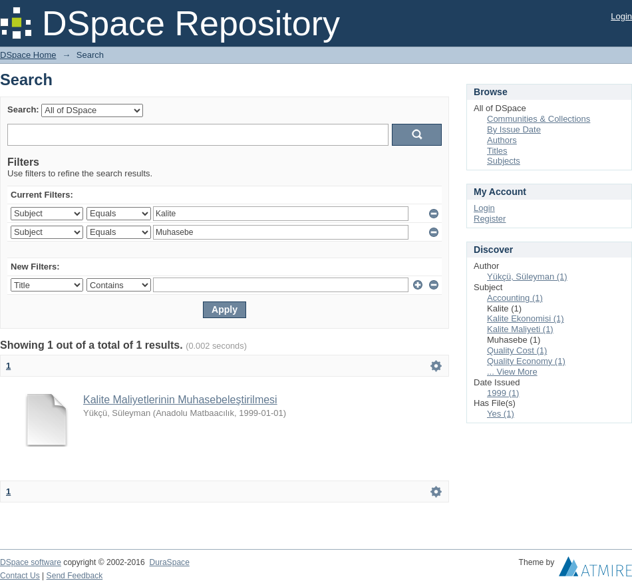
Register (490, 219)
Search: (23, 109)
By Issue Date (514, 129)
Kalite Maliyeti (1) (520, 329)
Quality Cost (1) (517, 350)
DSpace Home (28, 55)
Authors (502, 140)
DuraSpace (169, 562)
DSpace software (30, 562)
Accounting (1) (515, 298)
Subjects (503, 161)
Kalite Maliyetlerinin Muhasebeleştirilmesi (180, 399)
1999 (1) (503, 393)
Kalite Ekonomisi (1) (525, 318)
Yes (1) (500, 414)
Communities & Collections (538, 119)
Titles (497, 151)
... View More (512, 372)
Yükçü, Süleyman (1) (527, 277)
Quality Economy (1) (526, 361)
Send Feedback (75, 575)
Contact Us (20, 575)
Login (621, 16)
